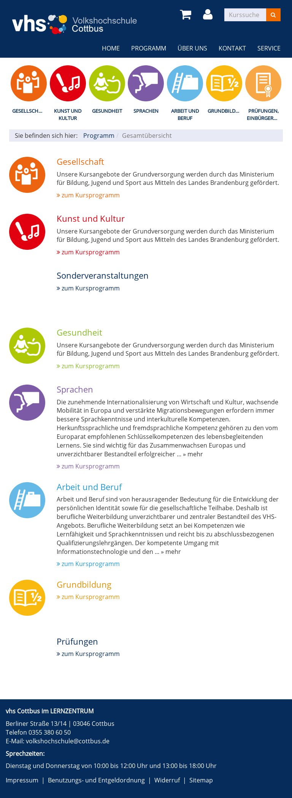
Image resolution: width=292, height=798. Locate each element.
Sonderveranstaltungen (103, 275)
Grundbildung (226, 110)
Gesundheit (107, 110)
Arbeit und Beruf (185, 114)
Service (269, 48)
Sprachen (146, 110)
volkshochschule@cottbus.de (68, 741)
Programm (148, 48)
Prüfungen (77, 641)
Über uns (192, 48)
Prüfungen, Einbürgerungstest (265, 114)
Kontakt (232, 48)
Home (111, 48)
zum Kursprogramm (88, 195)
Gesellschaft (29, 110)
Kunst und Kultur (67, 114)
